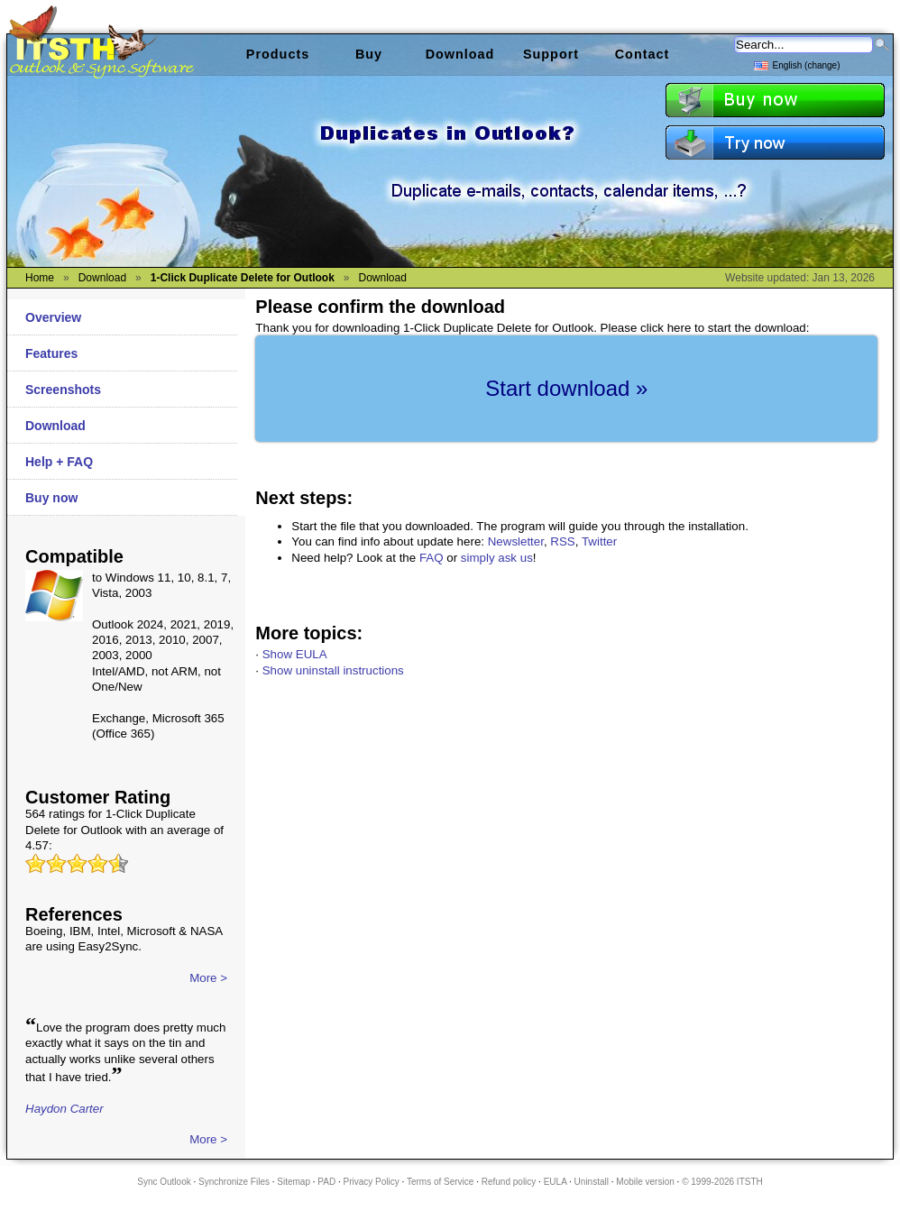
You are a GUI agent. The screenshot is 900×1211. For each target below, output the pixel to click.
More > (208, 978)
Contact (642, 54)
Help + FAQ (59, 461)
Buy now (51, 498)
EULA (555, 1182)
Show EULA (294, 654)
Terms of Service (440, 1182)
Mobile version (645, 1182)
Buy (368, 54)
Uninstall (591, 1182)
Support (551, 54)
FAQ (431, 557)
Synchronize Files (234, 1182)
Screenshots (63, 389)
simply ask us (497, 557)
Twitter (599, 541)
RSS (562, 541)
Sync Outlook (163, 1182)
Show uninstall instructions (333, 670)
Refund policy (509, 1182)
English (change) (797, 64)
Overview (53, 317)
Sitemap (293, 1182)
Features (51, 353)
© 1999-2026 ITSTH (722, 1182)
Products (277, 54)
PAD (326, 1182)
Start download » (566, 388)
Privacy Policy (371, 1182)
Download (55, 425)
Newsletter (516, 541)
